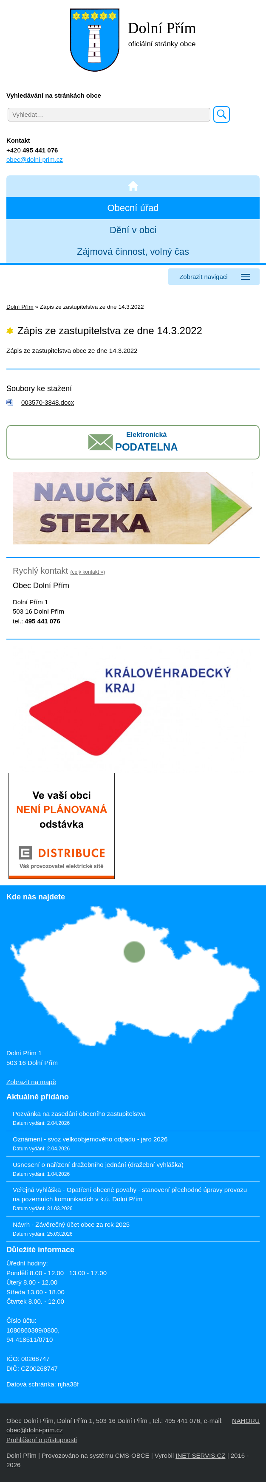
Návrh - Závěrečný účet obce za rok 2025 (71, 1224)
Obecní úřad (132, 208)
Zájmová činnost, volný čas (133, 251)
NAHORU (246, 1420)
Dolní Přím (20, 307)
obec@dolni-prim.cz (34, 159)
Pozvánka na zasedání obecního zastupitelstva (79, 1113)
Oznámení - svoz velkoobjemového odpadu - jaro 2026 (90, 1139)
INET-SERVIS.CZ (200, 1455)
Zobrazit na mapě (31, 1081)
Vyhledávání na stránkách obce (53, 95)
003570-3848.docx (47, 402)
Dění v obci (133, 230)
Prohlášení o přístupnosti (41, 1439)
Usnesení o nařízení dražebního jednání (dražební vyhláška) (98, 1164)
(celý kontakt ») (88, 572)
